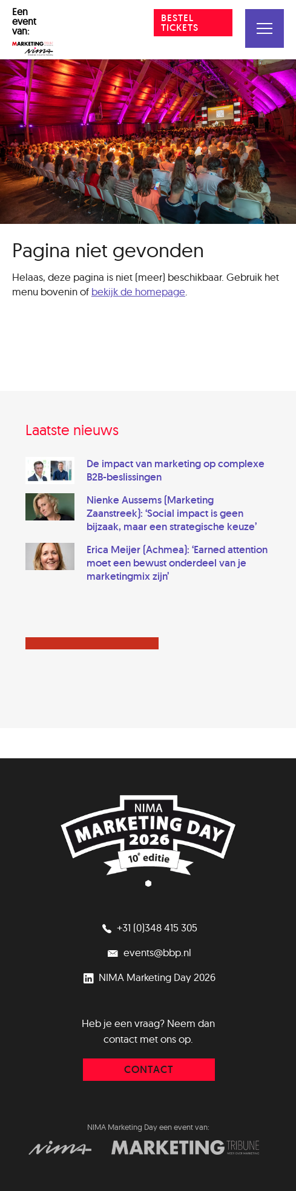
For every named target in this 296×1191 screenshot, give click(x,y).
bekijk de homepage (138, 291)
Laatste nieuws (72, 430)
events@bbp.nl (148, 952)
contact (149, 1069)
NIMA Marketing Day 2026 (148, 977)
